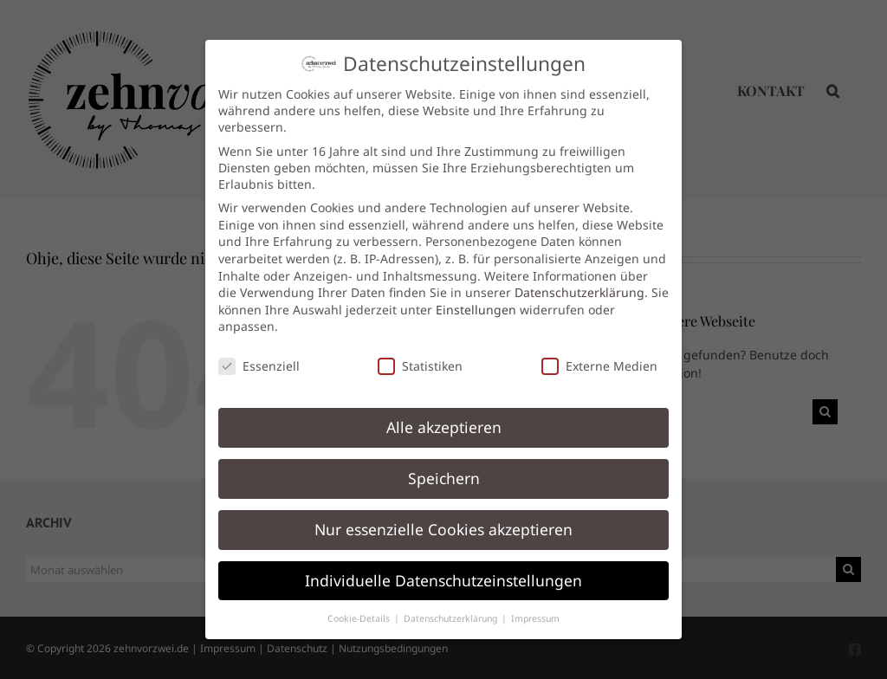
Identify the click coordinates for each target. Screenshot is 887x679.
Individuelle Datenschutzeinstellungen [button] (443, 569)
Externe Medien (599, 356)
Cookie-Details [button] (359, 608)
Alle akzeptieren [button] (444, 416)
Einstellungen (476, 299)
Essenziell (259, 356)
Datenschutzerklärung (579, 283)
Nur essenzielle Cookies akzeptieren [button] (443, 518)
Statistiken (420, 356)
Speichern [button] (444, 467)
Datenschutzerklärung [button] (452, 608)
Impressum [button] (535, 608)
